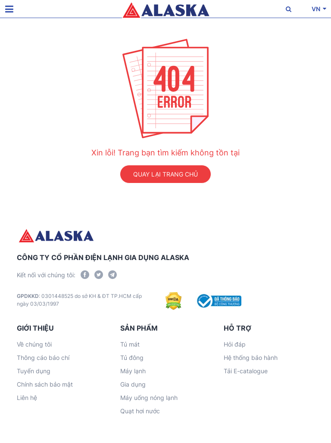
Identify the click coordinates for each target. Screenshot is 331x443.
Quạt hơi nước (140, 411)
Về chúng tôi (34, 344)
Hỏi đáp (235, 344)
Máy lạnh (133, 371)
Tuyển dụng (33, 371)
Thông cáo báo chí (43, 357)
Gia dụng (133, 384)
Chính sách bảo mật (45, 384)
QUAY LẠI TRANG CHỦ (165, 174)
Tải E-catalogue (246, 371)
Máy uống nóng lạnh (149, 397)
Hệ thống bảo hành (251, 357)
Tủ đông (132, 357)
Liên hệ (27, 397)
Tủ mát (130, 344)
